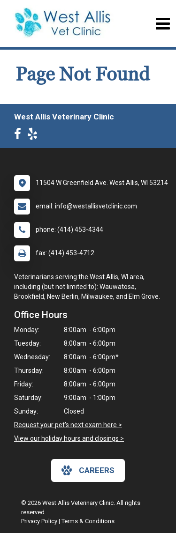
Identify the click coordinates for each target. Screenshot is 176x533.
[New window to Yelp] (34, 136)
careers (88, 470)
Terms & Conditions (88, 521)
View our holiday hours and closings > (69, 438)
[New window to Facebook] (20, 136)
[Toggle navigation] (162, 23)
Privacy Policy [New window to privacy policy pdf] (39, 521)
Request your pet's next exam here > (68, 425)
